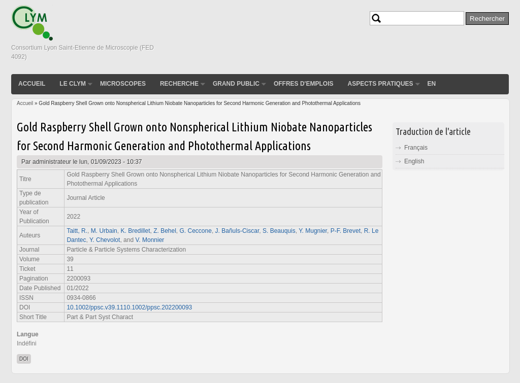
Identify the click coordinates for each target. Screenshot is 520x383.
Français (416, 147)
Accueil (31, 83)
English (414, 161)
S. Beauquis (279, 230)
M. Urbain (104, 230)
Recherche (179, 83)
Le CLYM (72, 83)
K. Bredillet (135, 230)
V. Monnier (149, 239)
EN (432, 83)
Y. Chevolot (104, 239)
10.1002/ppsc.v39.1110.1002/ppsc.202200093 (129, 307)
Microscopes (123, 83)
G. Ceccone (196, 230)
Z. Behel (164, 230)
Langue (28, 334)
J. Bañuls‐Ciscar (237, 230)
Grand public (236, 83)
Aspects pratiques (380, 83)
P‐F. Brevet (346, 230)
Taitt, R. (77, 230)
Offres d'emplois (304, 83)
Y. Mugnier (313, 230)
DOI (23, 359)
